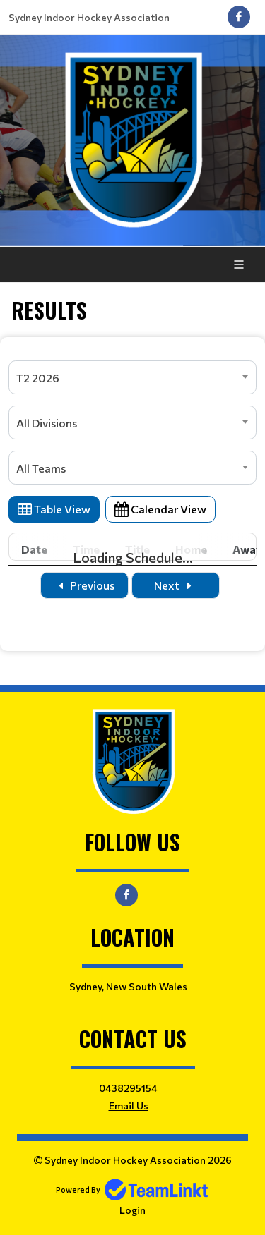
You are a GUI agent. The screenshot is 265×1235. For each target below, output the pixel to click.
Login (132, 1210)
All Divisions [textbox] (46, 423)
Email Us (128, 1106)
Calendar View (160, 509)
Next (175, 585)
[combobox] (132, 377)
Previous (84, 585)
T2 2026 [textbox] (37, 377)
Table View (54, 509)
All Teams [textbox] (41, 468)
